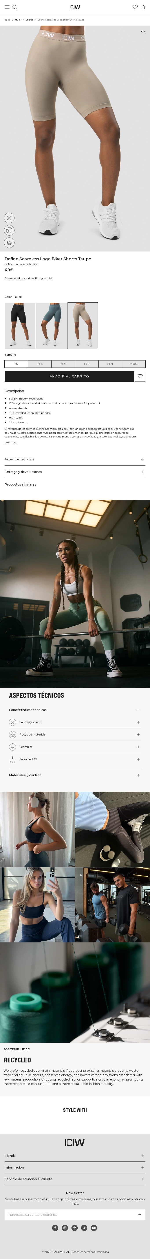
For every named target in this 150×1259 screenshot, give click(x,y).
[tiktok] (84, 1227)
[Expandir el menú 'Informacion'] (75, 1167)
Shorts (29, 19)
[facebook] (55, 1227)
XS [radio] (16, 364)
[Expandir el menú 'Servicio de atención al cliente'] (75, 1179)
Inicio (8, 19)
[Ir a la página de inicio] (75, 7)
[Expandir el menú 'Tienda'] (75, 1155)
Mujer (18, 19)
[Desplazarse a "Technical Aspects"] (75, 459)
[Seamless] (9, 242)
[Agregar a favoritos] (140, 376)
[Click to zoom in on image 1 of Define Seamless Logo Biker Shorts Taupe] (75, 138)
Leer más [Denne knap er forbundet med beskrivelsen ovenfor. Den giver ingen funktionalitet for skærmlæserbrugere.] (11, 442)
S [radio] (39, 364)
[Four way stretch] (9, 218)
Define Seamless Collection (22, 264)
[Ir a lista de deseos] (135, 7)
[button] (75, 472)
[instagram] (64, 1227)
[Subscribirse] (139, 1214)
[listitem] (20, 325)
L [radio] (86, 364)
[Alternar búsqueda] (14, 7)
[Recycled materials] (9, 230)
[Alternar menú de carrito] (142, 7)
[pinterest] (74, 1227)
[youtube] (94, 1227)
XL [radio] (110, 364)
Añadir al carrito (69, 376)
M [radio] (63, 364)
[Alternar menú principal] (7, 7)
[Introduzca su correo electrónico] (69, 1214)
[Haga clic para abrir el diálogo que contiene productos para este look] (37, 829)
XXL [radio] (133, 364)
